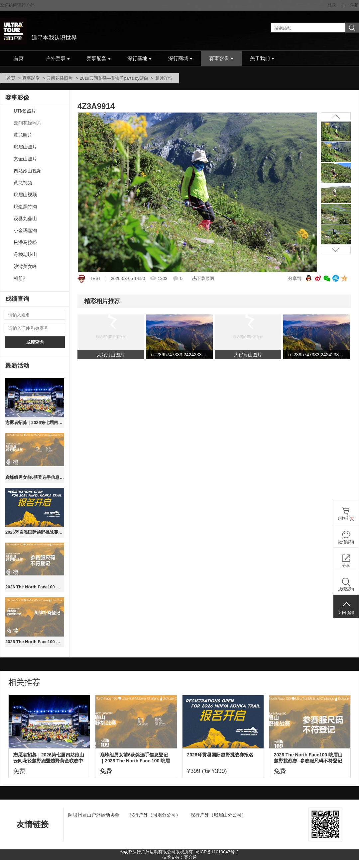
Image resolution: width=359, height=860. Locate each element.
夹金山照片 (25, 158)
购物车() (346, 518)
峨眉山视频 (25, 194)
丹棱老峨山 (25, 254)
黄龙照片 (23, 134)
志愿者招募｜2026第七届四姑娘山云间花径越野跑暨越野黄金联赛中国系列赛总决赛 (34, 422)
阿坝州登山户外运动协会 (93, 815)
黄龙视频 (23, 182)
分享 (346, 565)
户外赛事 (58, 58)
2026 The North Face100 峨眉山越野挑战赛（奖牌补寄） (34, 641)
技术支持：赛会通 (179, 857)
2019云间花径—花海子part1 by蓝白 (114, 78)
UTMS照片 (25, 111)
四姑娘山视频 (28, 170)
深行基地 (139, 58)
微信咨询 (346, 542)
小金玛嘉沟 (25, 230)
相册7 (19, 278)
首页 (19, 58)
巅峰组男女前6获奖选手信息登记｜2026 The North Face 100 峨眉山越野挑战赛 (34, 477)
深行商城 (180, 58)
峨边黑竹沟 (25, 206)
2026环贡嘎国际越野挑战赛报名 (34, 532)
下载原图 (203, 278)
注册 (354, 5)
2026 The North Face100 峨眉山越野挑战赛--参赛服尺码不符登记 (34, 586)
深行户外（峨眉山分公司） (218, 815)
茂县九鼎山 (25, 218)
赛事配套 (98, 58)
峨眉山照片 (25, 146)
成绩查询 (35, 342)
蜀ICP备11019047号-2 (216, 851)
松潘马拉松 (25, 242)
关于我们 (262, 58)
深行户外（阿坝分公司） (154, 815)
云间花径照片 (59, 78)
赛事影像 (221, 58)
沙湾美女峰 (25, 266)
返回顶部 (346, 612)
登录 (331, 5)
